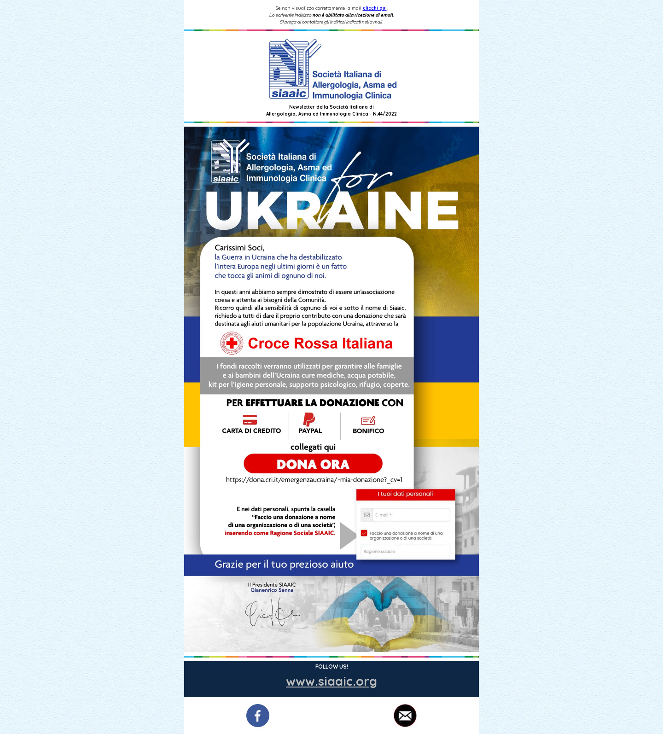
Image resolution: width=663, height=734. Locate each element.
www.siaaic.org (331, 681)
